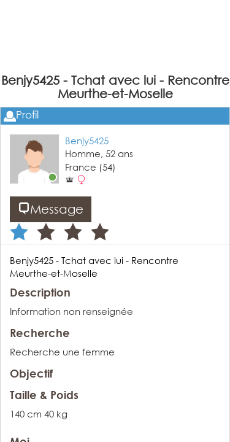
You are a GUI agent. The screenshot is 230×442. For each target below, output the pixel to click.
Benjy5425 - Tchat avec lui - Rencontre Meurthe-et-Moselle (94, 266)
